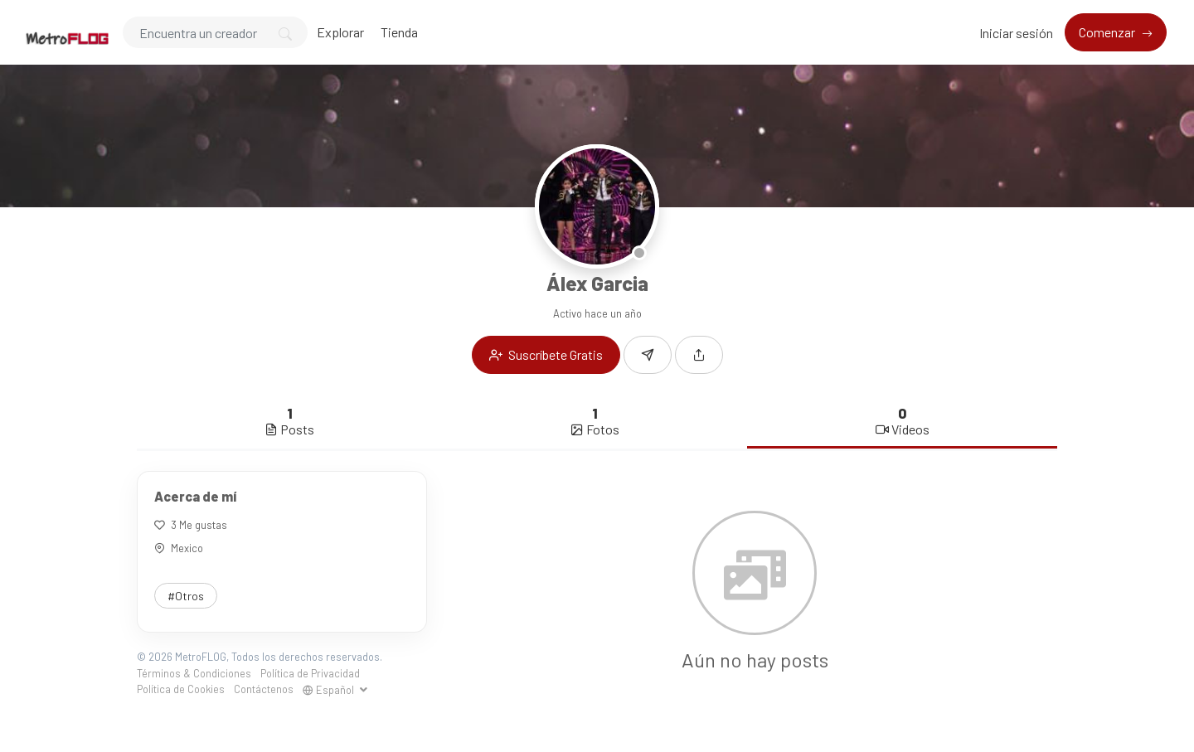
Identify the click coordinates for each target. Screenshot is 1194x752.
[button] (699, 355)
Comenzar (1108, 32)
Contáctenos (264, 689)
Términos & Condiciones (194, 673)
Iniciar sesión (1016, 33)
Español (330, 689)
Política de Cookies (181, 689)
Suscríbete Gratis (546, 354)
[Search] (215, 32)
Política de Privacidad (310, 673)
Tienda (399, 32)
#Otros (185, 596)
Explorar (340, 32)
